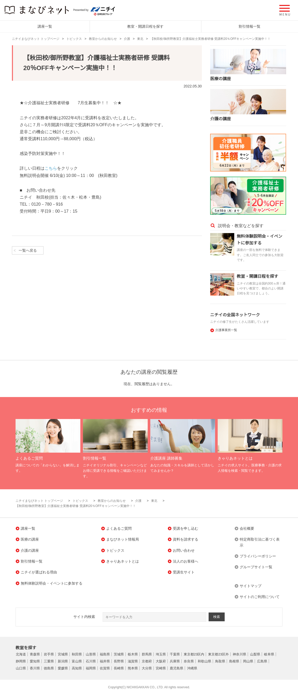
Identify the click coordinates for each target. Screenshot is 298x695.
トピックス (74, 39)
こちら (51, 168)
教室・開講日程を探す (145, 26)
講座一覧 (45, 26)
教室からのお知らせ (103, 39)
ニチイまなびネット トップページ (35, 39)
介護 (127, 39)
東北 (140, 39)
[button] (284, 10)
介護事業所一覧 (226, 330)
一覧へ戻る (28, 250)
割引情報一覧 (249, 26)
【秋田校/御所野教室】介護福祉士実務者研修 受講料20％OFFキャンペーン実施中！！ (210, 39)
